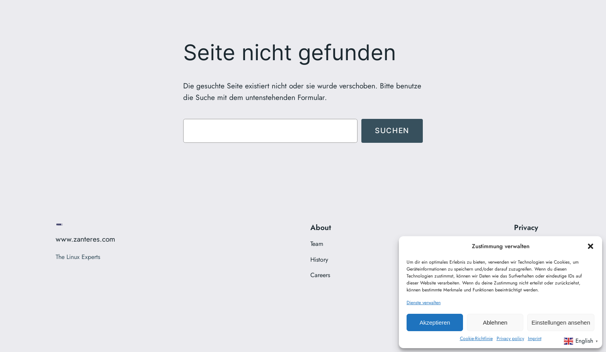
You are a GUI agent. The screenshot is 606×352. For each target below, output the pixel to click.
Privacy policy (510, 338)
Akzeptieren (434, 322)
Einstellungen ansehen (560, 322)
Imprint (534, 338)
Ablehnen (495, 322)
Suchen (392, 130)
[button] (590, 246)
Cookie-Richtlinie (476, 338)
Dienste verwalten (424, 302)
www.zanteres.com (85, 239)
